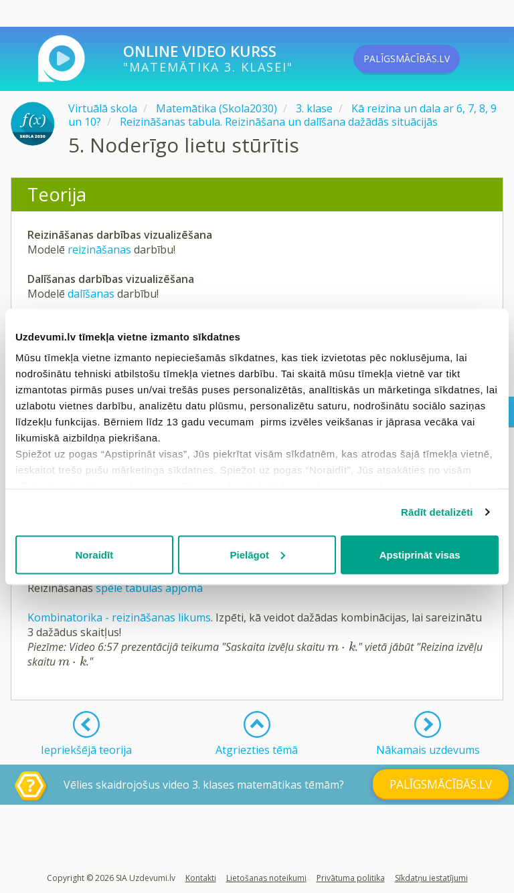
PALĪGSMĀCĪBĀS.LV (429, 59)
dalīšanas (92, 293)
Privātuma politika (351, 878)
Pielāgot (257, 554)
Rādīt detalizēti (437, 512)
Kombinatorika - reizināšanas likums (119, 617)
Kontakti (200, 878)
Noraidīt (94, 554)
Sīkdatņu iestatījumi (431, 878)
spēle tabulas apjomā (149, 588)
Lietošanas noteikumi (266, 878)
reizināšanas (101, 249)
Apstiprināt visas (419, 554)
